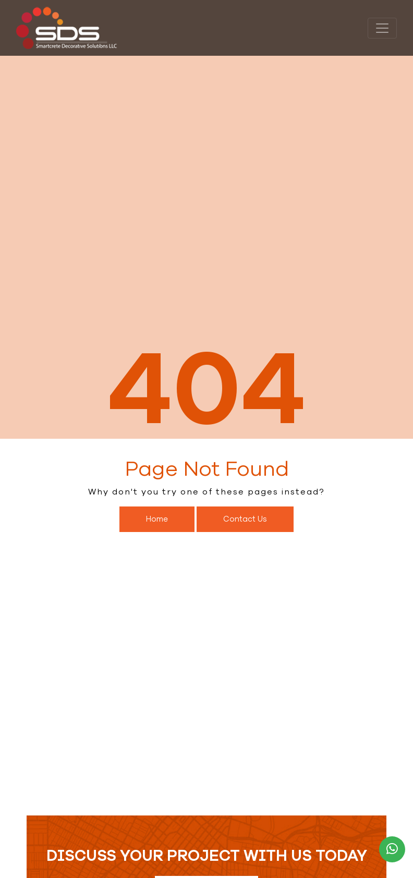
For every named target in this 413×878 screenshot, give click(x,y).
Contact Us (245, 519)
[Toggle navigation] (382, 28)
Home (157, 519)
